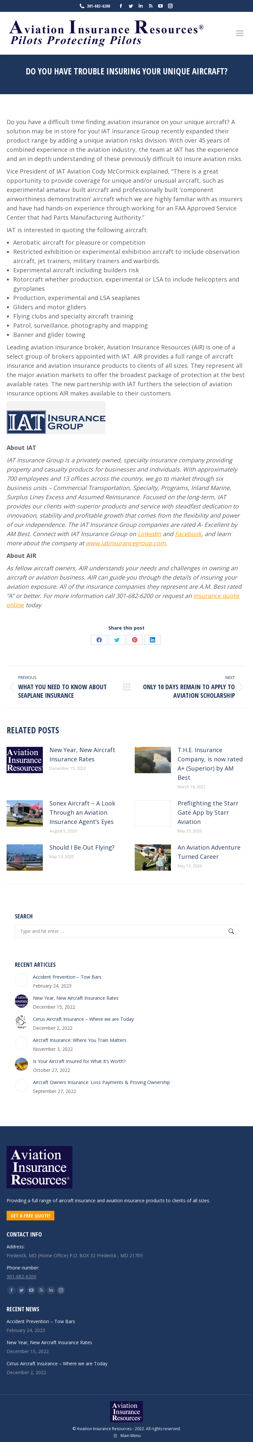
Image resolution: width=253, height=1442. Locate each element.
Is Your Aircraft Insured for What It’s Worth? (79, 1061)
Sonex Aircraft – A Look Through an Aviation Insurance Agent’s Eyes (82, 812)
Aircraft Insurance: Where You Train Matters (79, 1040)
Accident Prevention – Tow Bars (67, 977)
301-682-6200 (94, 6)
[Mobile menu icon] (239, 33)
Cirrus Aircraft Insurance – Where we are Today (83, 1019)
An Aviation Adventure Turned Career (209, 851)
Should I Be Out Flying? (82, 847)
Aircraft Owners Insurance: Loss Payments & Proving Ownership (101, 1082)
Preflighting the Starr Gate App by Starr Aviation (208, 812)
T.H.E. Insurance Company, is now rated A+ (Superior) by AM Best (210, 763)
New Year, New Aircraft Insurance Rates (82, 754)
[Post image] (25, 760)
